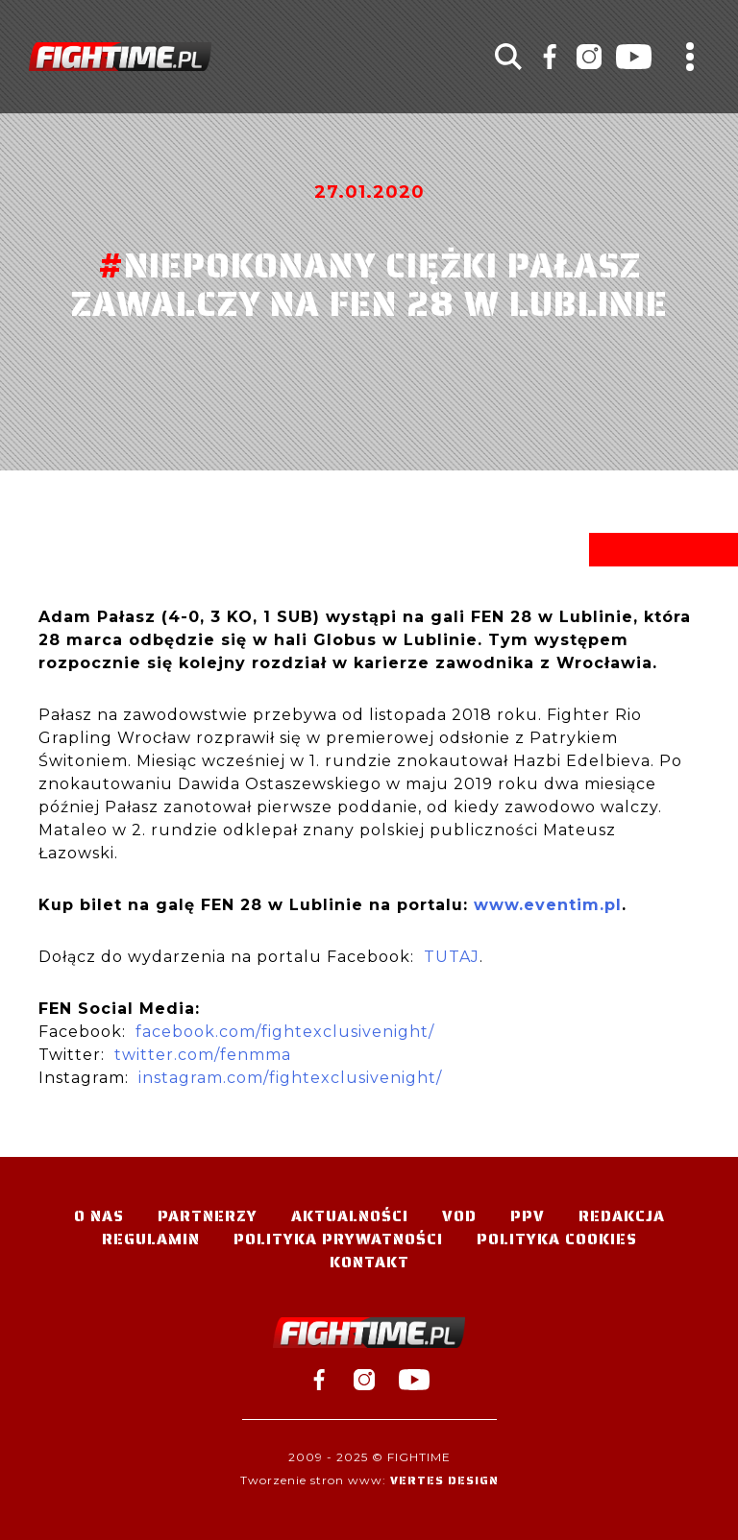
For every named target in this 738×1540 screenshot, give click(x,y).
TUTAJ (452, 957)
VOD (459, 1216)
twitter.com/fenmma (202, 1055)
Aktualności (349, 1216)
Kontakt (369, 1262)
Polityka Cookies (557, 1239)
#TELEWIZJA (120, 56)
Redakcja (621, 1216)
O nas (99, 1216)
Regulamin (151, 1239)
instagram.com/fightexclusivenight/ (290, 1078)
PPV (527, 1216)
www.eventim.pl (548, 905)
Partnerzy (208, 1216)
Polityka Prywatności (338, 1239)
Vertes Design (444, 1480)
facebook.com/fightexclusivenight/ (284, 1032)
